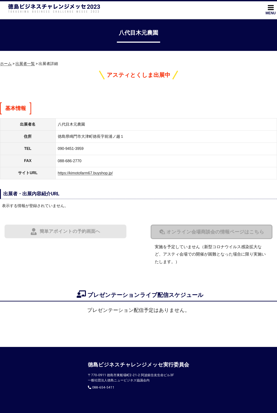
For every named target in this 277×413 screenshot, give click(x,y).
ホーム (6, 64)
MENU (271, 9)
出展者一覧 (25, 64)
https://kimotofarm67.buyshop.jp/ (85, 173)
